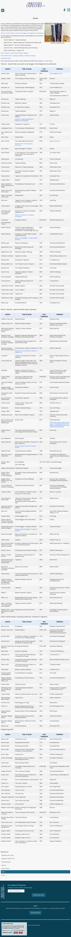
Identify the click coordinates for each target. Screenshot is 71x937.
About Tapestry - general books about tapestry (14, 53)
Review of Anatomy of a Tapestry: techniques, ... (24, 215)
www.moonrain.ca (55, 141)
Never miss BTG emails (34, 925)
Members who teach (38, 895)
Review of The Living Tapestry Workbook (24, 144)
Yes (16, 932)
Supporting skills (6, 58)
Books (3, 872)
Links (3, 875)
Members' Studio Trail (8, 858)
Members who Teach (8, 855)
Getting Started (6, 862)
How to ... (4, 865)
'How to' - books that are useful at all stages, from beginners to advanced (22, 33)
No (20, 932)
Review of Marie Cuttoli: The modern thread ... (25, 446)
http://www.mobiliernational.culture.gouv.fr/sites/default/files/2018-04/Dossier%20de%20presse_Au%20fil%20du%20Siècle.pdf (60, 425)
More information (35, 912)
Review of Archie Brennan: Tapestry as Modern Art (26, 351)
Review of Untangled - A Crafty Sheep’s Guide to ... (26, 238)
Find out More (6, 868)
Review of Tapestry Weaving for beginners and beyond (24, 119)
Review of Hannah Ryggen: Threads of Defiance (26, 529)
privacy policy (10, 930)
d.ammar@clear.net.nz (56, 73)
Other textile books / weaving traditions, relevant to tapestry (18, 56)
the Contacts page (47, 61)
